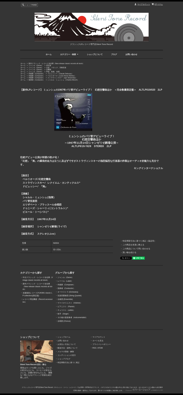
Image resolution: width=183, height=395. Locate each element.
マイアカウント (143, 4)
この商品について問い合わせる (136, 249)
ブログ (114, 54)
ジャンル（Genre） (36, 65)
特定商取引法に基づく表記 (68, 362)
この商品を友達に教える (133, 245)
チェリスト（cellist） (66, 310)
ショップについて (95, 54)
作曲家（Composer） (37, 74)
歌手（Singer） (64, 314)
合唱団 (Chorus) (64, 321)
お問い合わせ (131, 54)
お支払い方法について (67, 344)
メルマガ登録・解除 (66, 352)
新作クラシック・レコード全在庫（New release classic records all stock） (56, 63)
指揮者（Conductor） (37, 80)
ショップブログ (64, 359)
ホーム (49, 54)
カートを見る (97, 341)
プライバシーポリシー (101, 344)
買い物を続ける (129, 252)
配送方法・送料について (68, 348)
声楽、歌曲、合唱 (53, 72)
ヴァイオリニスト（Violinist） (70, 303)
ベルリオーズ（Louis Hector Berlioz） (62, 76)
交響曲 (48, 69)
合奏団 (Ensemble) (65, 299)
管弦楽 (48, 65)
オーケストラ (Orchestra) (68, 292)
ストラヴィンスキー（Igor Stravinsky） (62, 78)
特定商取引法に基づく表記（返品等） (139, 241)
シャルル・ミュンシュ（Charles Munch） (63, 80)
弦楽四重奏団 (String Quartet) (70, 296)
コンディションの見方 (67, 355)
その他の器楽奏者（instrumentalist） (72, 317)
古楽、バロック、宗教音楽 (56, 67)
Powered (144, 390)
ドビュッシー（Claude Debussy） (60, 74)
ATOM (100, 348)
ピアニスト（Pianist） (67, 306)
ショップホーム (64, 337)
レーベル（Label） (65, 281)
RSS (94, 348)
